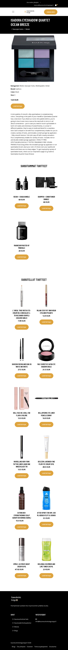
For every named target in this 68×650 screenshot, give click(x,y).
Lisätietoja (17, 106)
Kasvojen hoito (18, 29)
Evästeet (30, 647)
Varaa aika (51, 12)
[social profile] (40, 2)
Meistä (16, 627)
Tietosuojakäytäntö (41, 647)
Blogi (16, 631)
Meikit (22, 86)
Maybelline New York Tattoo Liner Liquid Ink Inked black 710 (21, 464)
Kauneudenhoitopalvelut (22, 623)
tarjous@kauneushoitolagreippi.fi (43, 5)
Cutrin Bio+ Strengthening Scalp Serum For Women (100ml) (21, 515)
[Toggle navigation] (13, 12)
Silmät (27, 29)
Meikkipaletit (40, 86)
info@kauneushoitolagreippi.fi (45, 621)
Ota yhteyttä (21, 647)
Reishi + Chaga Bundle (22, 197)
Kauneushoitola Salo (21, 619)
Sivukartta (52, 647)
